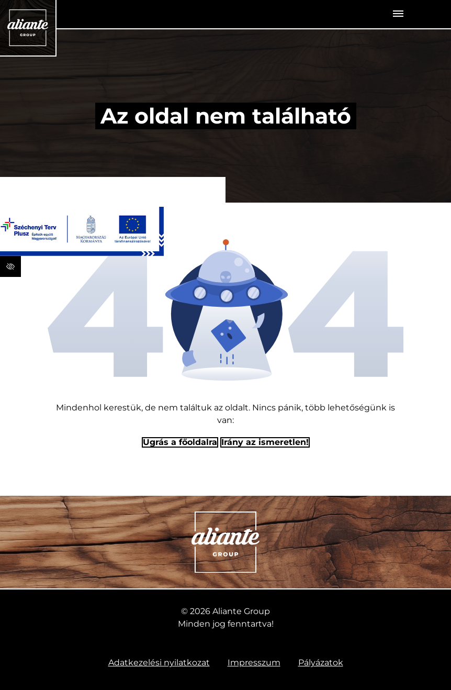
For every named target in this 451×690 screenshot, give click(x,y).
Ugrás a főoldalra (180, 442)
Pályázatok (320, 662)
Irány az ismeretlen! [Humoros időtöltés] (265, 442)
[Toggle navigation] (398, 14)
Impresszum (254, 662)
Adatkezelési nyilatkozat (159, 662)
